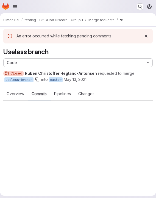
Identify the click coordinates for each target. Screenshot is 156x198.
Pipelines (62, 94)
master (56, 80)
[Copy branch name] (37, 79)
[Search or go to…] (140, 6)
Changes (86, 94)
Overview (15, 94)
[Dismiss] (146, 36)
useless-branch (18, 80)
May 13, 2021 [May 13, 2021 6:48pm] (75, 79)
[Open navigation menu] (15, 6)
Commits (39, 94)
